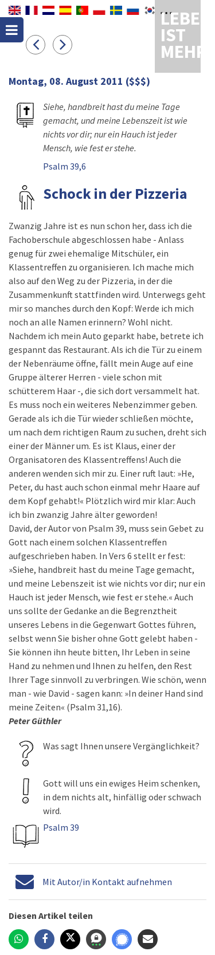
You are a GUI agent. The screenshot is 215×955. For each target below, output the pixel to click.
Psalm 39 (61, 827)
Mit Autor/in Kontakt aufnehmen (107, 881)
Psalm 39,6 (64, 166)
